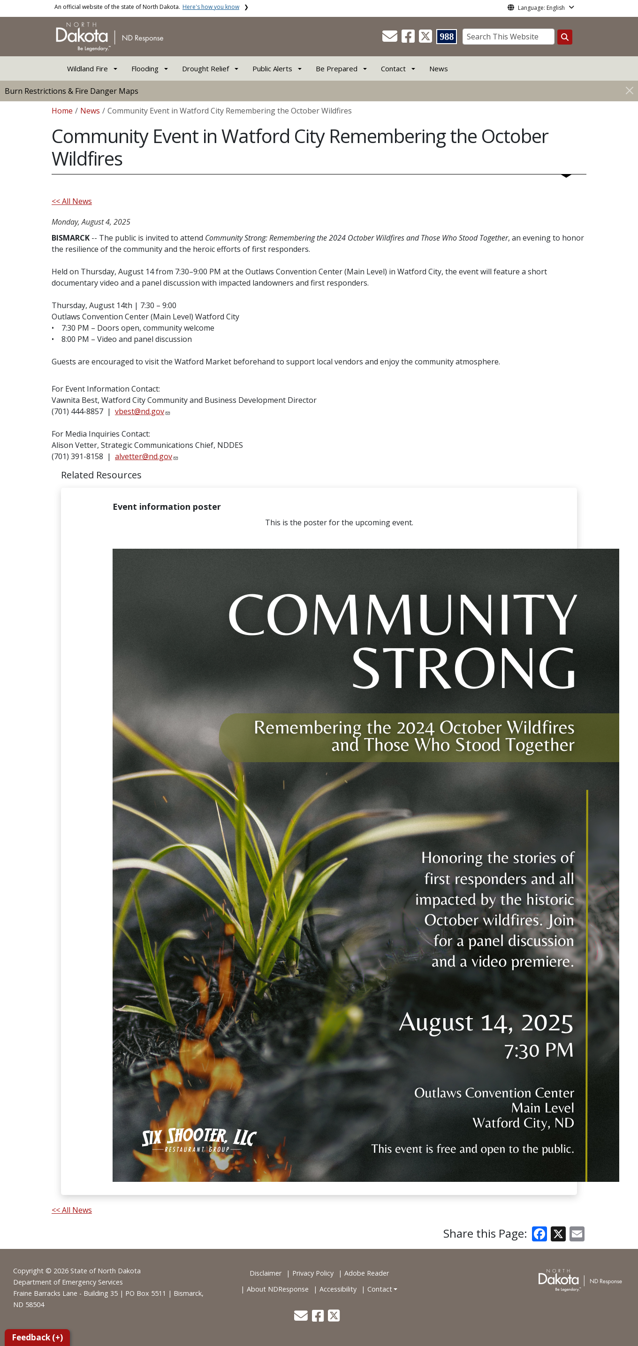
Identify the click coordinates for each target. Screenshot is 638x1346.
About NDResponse (278, 1289)
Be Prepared (336, 68)
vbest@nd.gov (139, 411)
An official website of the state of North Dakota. (146, 7)
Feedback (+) (37, 1337)
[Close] (629, 90)
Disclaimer (265, 1273)
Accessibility (338, 1289)
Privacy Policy (313, 1273)
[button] (390, 39)
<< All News (72, 201)
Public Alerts (272, 68)
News (438, 68)
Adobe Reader (366, 1273)
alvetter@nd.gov (143, 456)
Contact (379, 1289)
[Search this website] (564, 37)
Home (62, 111)
